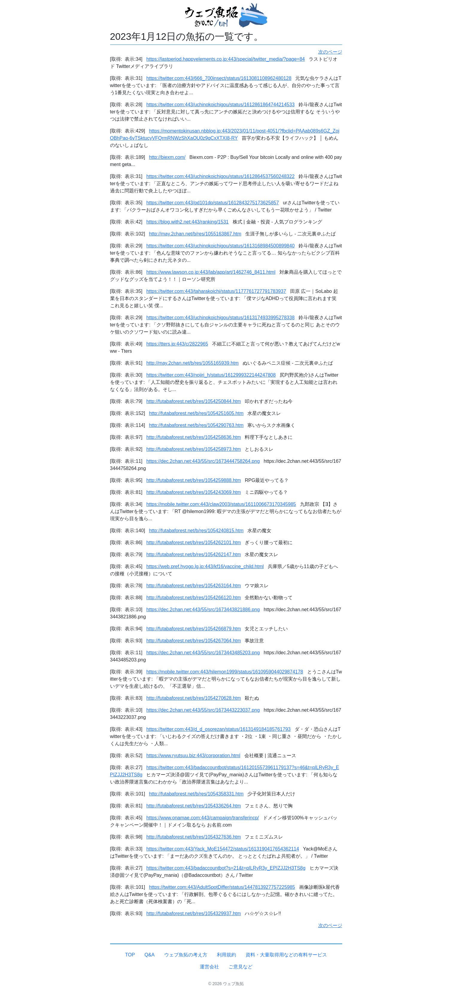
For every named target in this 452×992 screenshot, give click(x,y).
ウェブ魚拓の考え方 (185, 954)
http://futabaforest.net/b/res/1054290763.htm (196, 425)
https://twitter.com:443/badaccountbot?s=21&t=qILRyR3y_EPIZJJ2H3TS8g (225, 868)
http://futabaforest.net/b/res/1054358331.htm (196, 793)
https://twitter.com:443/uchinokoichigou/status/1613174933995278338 (220, 317)
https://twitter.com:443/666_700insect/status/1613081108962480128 (218, 78)
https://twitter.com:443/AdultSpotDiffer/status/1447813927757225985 (222, 887)
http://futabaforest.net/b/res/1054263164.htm (193, 585)
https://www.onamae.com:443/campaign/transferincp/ (202, 817)
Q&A (149, 954)
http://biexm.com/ (167, 157)
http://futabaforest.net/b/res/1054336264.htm (193, 805)
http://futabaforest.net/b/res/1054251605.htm (196, 413)
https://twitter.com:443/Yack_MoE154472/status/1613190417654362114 (222, 848)
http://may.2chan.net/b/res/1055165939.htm (192, 363)
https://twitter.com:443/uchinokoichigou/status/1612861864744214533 (220, 104)
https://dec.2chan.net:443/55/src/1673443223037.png (203, 710)
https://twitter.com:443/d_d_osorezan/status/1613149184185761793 (218, 729)
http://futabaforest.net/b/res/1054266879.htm (193, 628)
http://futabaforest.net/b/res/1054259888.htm (193, 480)
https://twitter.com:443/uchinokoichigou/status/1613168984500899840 (220, 245)
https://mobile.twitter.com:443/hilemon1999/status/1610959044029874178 (224, 671)
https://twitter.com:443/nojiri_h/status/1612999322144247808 (211, 375)
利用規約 (226, 954)
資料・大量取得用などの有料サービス (286, 954)
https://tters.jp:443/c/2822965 (177, 343)
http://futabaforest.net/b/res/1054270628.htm (193, 698)
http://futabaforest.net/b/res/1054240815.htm (196, 530)
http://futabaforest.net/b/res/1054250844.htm (193, 401)
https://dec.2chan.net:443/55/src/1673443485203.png (203, 652)
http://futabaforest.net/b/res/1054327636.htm (193, 836)
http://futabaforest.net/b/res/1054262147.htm (193, 554)
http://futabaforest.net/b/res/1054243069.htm (193, 492)
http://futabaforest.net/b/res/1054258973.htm (193, 449)
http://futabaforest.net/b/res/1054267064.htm (193, 640)
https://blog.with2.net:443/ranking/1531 (187, 221)
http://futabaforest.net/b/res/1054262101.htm (193, 542)
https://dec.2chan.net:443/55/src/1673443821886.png (203, 609)
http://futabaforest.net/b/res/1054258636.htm (193, 437)
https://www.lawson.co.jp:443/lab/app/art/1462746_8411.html (210, 272)
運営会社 (209, 966)
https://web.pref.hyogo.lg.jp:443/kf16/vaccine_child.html (205, 566)
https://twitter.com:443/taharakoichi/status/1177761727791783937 (216, 291)
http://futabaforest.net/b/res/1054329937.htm (193, 913)
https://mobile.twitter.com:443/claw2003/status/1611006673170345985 (221, 504)
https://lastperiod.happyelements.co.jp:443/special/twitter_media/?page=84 (225, 59)
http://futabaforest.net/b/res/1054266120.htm (193, 597)
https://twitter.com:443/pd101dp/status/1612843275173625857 (212, 202)
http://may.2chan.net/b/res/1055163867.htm (195, 233)
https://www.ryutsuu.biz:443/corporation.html (193, 755)
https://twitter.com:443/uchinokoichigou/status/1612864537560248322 (220, 176)
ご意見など (240, 966)
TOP (130, 954)
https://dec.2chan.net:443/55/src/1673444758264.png (203, 461)
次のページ (330, 51)
